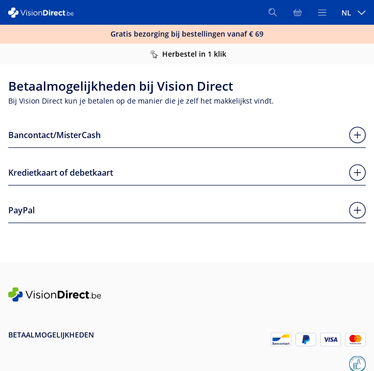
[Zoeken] (273, 12)
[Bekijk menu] (322, 12)
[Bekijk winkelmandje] (297, 12)
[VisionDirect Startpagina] (45, 12)
